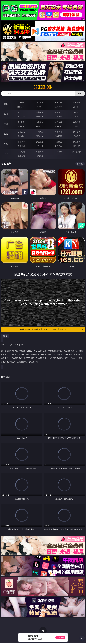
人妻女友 (58, 142)
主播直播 (58, 116)
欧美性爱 (76, 122)
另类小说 (39, 146)
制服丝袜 (21, 126)
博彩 (6, 104)
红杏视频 (21, 156)
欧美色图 (58, 132)
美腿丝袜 (21, 136)
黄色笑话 (58, 146)
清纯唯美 (39, 136)
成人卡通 (58, 122)
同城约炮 (21, 151)
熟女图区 (58, 136)
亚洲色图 (39, 132)
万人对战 (58, 102)
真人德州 (39, 102)
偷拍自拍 (39, 122)
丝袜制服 (39, 116)
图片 (6, 133)
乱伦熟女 (58, 126)
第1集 (5, 336)
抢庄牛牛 (76, 106)
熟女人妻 (21, 116)
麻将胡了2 (21, 106)
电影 (6, 124)
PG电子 (21, 102)
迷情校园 (21, 146)
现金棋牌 (58, 106)
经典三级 (39, 126)
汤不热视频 (76, 151)
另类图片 (76, 136)
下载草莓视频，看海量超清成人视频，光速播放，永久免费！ (52, 329)
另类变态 (76, 126)
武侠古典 (76, 142)
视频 (6, 114)
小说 (6, 143)
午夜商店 (39, 151)
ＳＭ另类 (76, 116)
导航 (6, 153)
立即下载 (60, 637)
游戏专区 (76, 102)
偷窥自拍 (21, 132)
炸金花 (39, 106)
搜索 (80, 93)
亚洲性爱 (21, 122)
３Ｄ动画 (76, 112)
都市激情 (21, 142)
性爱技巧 (76, 146)
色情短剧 (39, 156)
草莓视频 (58, 151)
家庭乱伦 (39, 142)
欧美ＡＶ (58, 112)
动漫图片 (76, 132)
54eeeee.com (43, 87)
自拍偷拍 (39, 112)
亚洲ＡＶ (21, 112)
